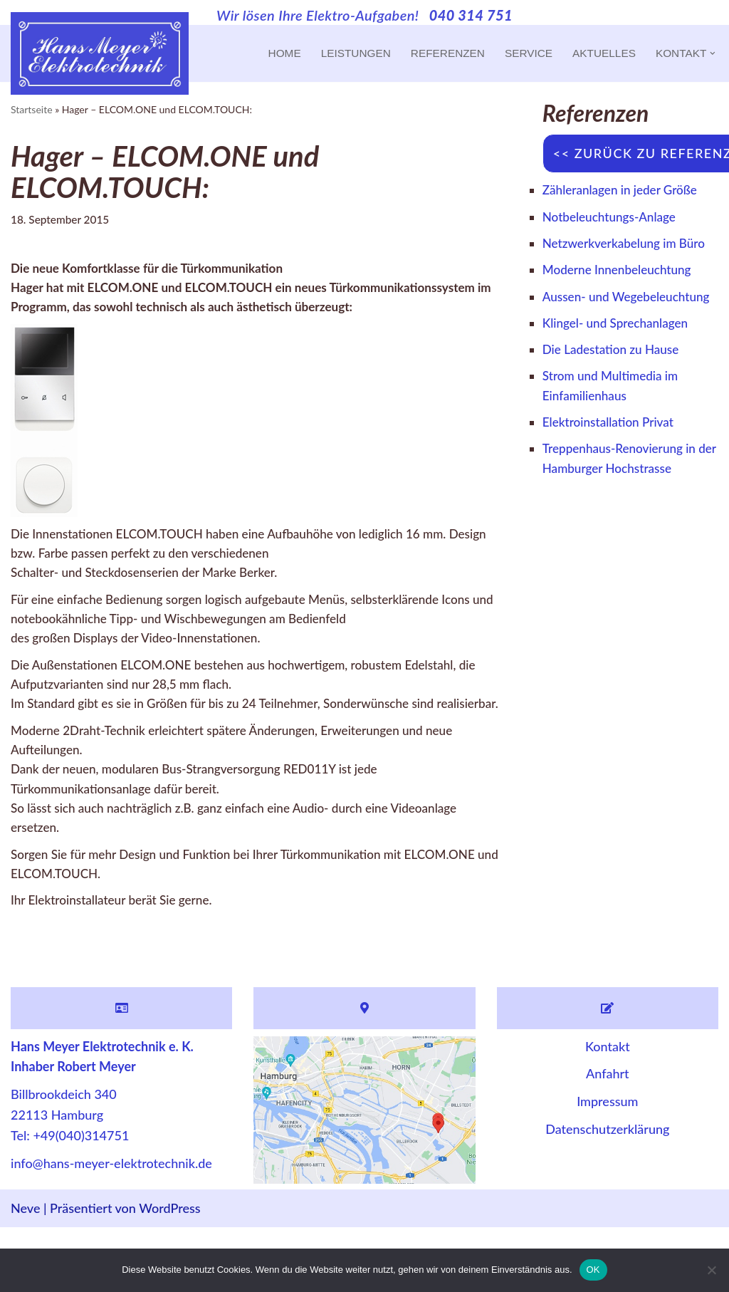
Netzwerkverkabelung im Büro (627, 246)
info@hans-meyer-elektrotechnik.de (111, 1228)
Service (520, 53)
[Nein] (711, 1270)
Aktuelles (599, 53)
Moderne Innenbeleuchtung (620, 273)
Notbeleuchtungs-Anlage (612, 218)
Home (267, 53)
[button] (712, 53)
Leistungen (340, 53)
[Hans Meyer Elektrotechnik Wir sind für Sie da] (100, 53)
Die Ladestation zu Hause (614, 377)
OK (593, 1269)
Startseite (32, 109)
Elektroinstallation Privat (611, 452)
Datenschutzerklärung (607, 1194)
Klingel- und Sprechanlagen (619, 349)
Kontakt (607, 1111)
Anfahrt (607, 1139)
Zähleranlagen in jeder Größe (624, 190)
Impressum (607, 1166)
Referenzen (437, 53)
